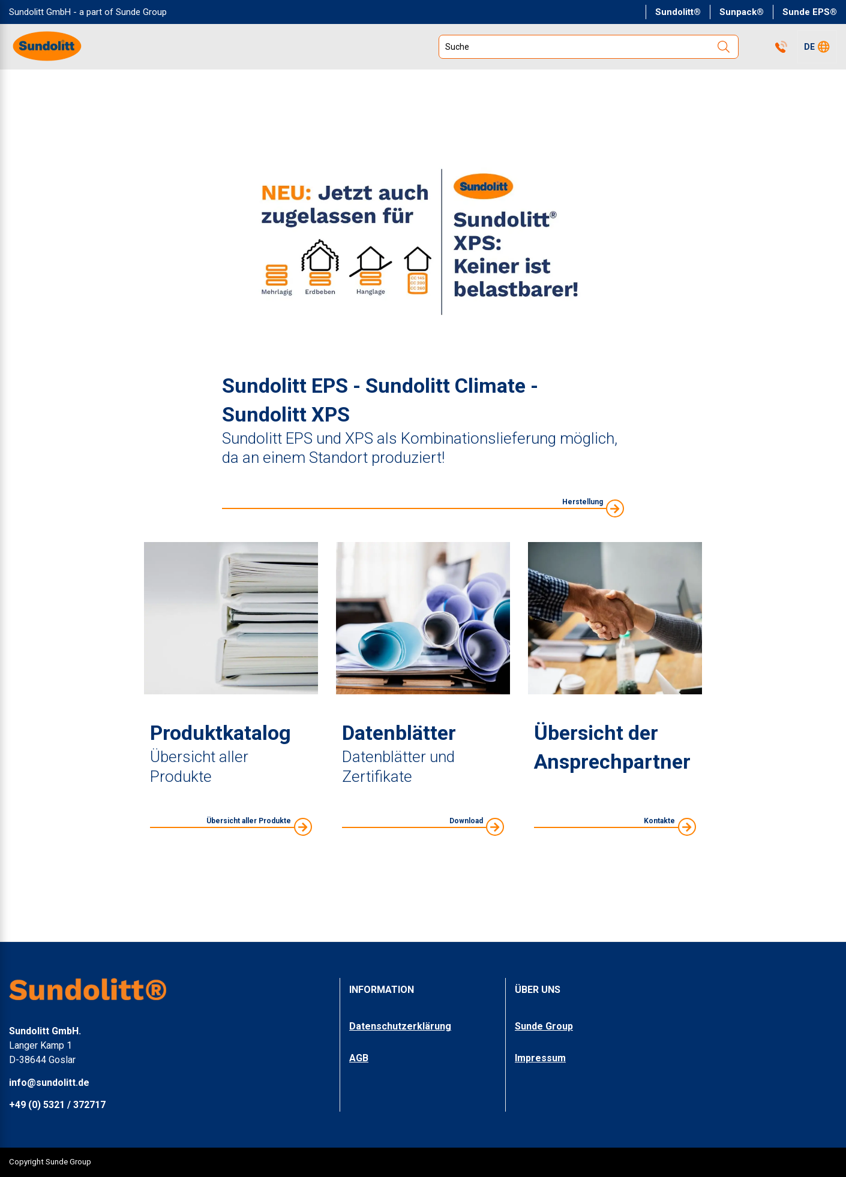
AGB (358, 1058)
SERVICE (453, 82)
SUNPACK (768, 82)
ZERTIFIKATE (269, 82)
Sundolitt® (678, 12)
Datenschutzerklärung (400, 1026)
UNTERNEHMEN (555, 82)
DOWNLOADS (668, 82)
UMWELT (366, 82)
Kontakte (754, 47)
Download (466, 848)
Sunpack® (741, 12)
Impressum (540, 1058)
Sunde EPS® (809, 12)
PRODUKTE (46, 82)
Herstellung (582, 529)
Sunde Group (544, 1026)
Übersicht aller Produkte (248, 848)
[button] (817, 47)
